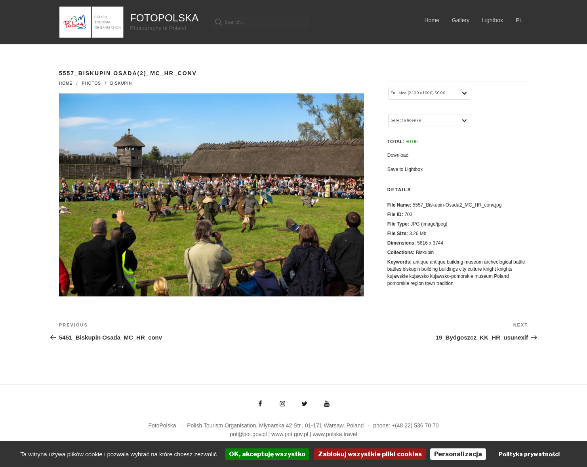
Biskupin (121, 83)
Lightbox (492, 20)
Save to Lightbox (405, 169)
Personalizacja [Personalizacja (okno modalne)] (458, 454)
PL (519, 20)
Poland (501, 276)
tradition (445, 283)
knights (504, 269)
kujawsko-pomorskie (451, 276)
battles (394, 269)
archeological (498, 262)
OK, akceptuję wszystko (267, 454)
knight (489, 269)
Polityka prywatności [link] (529, 454)
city (462, 269)
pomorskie (398, 283)
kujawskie (397, 276)
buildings (448, 269)
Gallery (460, 20)
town (430, 283)
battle (519, 262)
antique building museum (456, 262)
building (429, 269)
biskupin (411, 269)
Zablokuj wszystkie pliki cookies (370, 454)
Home (432, 20)
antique (420, 262)
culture (475, 269)
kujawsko (419, 276)
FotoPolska (164, 17)
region (416, 283)
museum (484, 276)
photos (91, 83)
